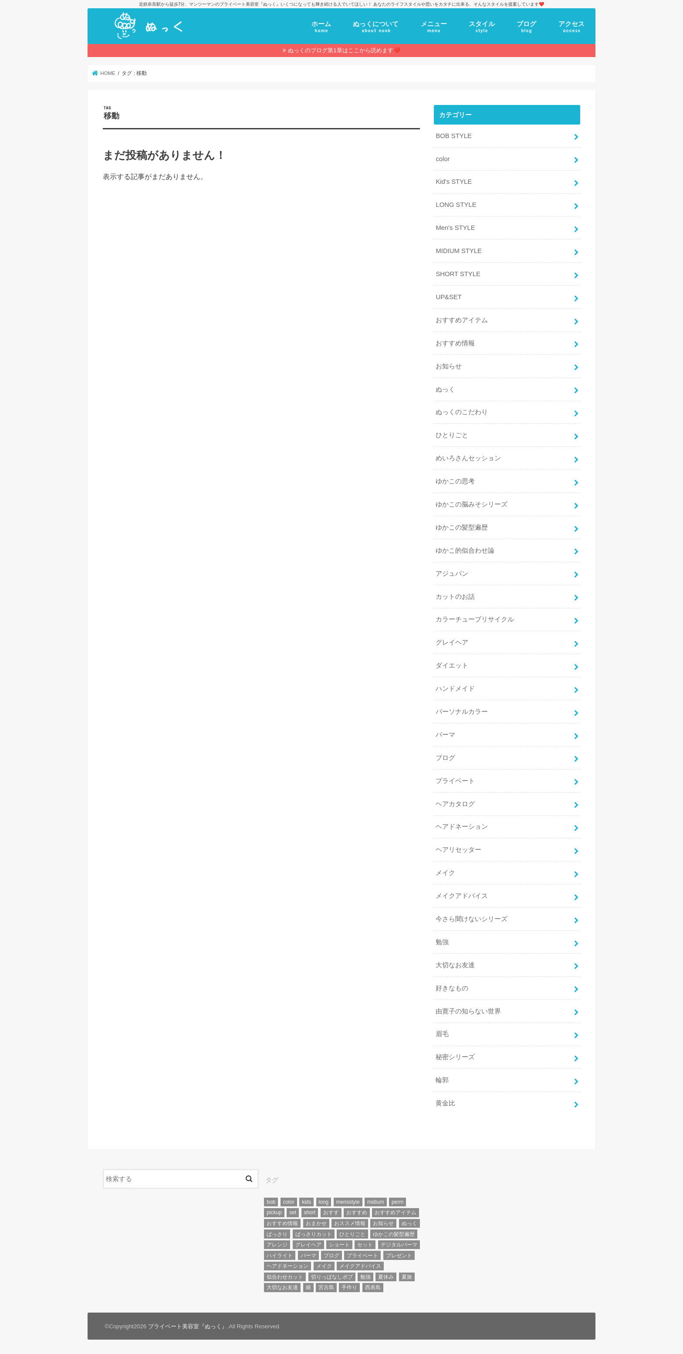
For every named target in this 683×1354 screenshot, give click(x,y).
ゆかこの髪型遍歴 (462, 527)
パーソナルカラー (462, 711)
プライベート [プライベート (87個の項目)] (362, 1256)
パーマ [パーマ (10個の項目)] (308, 1256)
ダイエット (452, 665)
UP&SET (448, 297)
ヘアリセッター (458, 849)
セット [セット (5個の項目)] (365, 1245)
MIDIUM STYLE (458, 250)
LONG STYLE (456, 204)
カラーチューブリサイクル (475, 619)
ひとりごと (452, 435)
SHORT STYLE (458, 273)
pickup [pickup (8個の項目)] (274, 1212)
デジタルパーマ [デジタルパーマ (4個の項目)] (399, 1245)
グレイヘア (452, 642)
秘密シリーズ (455, 1056)
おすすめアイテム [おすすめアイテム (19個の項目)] (395, 1212)
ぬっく (445, 389)
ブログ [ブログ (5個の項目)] (331, 1256)
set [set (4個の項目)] (292, 1212)
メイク (445, 872)
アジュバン (452, 573)
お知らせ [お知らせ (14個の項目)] (383, 1223)
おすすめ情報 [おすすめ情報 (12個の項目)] (282, 1223)
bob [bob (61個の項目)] (271, 1202)
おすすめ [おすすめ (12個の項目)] (356, 1212)
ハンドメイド (455, 688)
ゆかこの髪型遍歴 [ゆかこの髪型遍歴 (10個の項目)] (394, 1234)
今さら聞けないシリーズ (471, 918)
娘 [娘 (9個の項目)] (308, 1287)
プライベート (455, 780)
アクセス (571, 27)
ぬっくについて (376, 27)
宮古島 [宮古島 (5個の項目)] (326, 1287)
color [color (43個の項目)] (288, 1202)
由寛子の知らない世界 (468, 1011)
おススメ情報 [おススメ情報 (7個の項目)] (349, 1223)
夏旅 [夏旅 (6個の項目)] (407, 1277)
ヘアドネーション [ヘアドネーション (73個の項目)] (287, 1266)
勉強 (442, 942)
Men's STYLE (455, 227)
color (443, 158)
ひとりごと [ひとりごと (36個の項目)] (352, 1234)
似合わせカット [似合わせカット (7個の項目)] (285, 1277)
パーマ (445, 734)
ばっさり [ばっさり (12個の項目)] (277, 1234)
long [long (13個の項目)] (324, 1202)
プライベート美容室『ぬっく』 (187, 1326)
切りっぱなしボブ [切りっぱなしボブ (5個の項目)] (332, 1277)
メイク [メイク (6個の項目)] (324, 1266)
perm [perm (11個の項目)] (397, 1202)
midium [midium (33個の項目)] (375, 1202)
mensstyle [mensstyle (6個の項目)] (348, 1202)
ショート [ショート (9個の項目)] (339, 1245)
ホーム (321, 27)
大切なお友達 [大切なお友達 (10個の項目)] (282, 1287)
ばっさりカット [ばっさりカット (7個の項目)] (313, 1234)
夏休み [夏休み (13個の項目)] (386, 1277)
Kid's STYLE (454, 181)
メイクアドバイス (462, 895)
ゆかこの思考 (455, 481)
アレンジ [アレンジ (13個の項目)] (277, 1245)
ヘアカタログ (455, 803)
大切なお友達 (455, 965)
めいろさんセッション (468, 458)
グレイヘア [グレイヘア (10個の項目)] (308, 1245)
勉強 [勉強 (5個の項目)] (365, 1277)
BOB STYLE (453, 135)
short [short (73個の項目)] (310, 1212)
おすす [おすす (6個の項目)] (331, 1212)
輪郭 (442, 1080)
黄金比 (445, 1103)
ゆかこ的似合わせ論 (465, 550)
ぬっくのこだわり (462, 412)
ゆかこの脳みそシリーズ (471, 504)
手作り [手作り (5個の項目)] (349, 1287)
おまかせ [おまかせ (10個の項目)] (316, 1223)
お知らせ (449, 366)
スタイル (482, 27)
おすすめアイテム (462, 320)
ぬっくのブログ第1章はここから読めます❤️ (344, 50)
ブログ (526, 27)
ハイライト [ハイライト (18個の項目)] (280, 1256)
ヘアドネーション (462, 826)
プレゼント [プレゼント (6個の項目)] (399, 1256)
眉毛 (442, 1033)
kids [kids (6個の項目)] (306, 1202)
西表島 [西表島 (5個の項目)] (373, 1287)
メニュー (434, 27)
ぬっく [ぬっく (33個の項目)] (409, 1223)
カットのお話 (455, 596)
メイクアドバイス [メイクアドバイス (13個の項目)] (360, 1266)
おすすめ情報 (455, 343)
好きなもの (452, 988)
